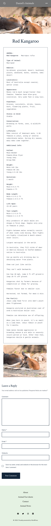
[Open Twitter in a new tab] (23, 513)
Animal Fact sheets (25, 497)
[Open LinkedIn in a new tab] (33, 513)
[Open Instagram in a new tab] (28, 513)
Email (4, 441)
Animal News (25, 506)
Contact (26, 501)
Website (5, 453)
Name (4, 430)
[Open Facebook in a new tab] (18, 513)
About (25, 492)
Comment (5, 397)
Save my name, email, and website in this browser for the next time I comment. (26, 466)
